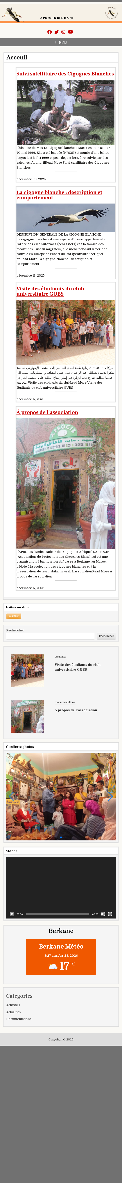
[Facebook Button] (49, 32)
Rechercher (15, 630)
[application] (61, 888)
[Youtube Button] (70, 32)
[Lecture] (12, 914)
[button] (11, 796)
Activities (60, 682)
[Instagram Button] (63, 32)
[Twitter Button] (56, 32)
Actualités (13, 1012)
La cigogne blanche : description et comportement (59, 195)
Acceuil (16, 57)
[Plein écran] (110, 914)
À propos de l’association (47, 412)
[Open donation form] (13, 616)
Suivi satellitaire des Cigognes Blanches (65, 74)
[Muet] (103, 914)
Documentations (65, 727)
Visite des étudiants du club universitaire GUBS (50, 291)
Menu (63, 42)
